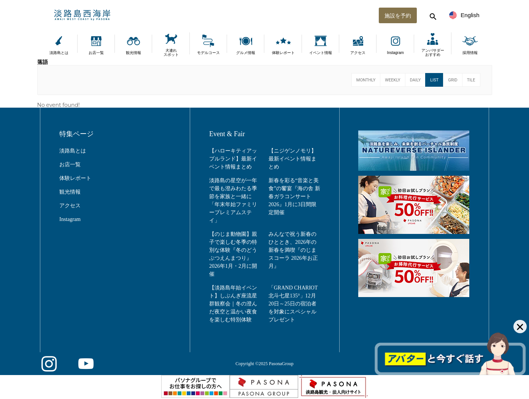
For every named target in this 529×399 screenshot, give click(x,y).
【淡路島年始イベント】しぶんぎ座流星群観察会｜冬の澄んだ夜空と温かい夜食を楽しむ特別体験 (233, 304)
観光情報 (133, 53)
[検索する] (432, 15)
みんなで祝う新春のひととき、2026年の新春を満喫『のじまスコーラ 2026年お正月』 (293, 250)
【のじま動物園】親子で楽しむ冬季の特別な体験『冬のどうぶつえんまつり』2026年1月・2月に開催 (233, 254)
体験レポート (283, 53)
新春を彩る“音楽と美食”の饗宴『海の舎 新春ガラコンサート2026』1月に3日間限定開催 (294, 196)
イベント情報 (320, 53)
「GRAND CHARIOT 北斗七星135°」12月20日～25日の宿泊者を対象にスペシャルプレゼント (293, 304)
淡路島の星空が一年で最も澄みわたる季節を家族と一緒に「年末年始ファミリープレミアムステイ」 (233, 200)
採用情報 (470, 53)
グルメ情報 (245, 53)
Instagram (395, 53)
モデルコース (208, 53)
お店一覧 (96, 53)
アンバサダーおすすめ (432, 52)
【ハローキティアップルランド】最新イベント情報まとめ (233, 159)
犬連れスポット (171, 52)
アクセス (357, 53)
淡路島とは (58, 53)
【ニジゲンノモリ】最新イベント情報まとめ (292, 159)
